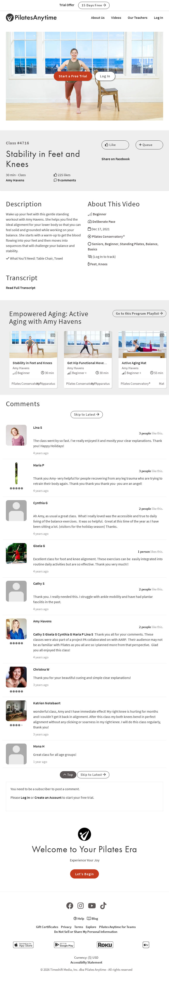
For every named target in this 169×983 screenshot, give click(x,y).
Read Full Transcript (20, 287)
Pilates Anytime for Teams (117, 927)
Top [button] (68, 774)
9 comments (67, 180)
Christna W (41, 669)
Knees (102, 264)
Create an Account (48, 797)
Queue (145, 145)
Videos (116, 17)
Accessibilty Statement (86, 962)
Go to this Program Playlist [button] (139, 313)
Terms (78, 927)
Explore (91, 927)
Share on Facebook (116, 159)
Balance (151, 244)
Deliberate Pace (103, 221)
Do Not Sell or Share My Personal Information (85, 932)
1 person (144, 551)
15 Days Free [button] (94, 5)
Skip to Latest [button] (86, 414)
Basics (92, 249)
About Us (98, 17)
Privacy (66, 927)
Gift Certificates (47, 927)
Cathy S (39, 583)
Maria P (38, 465)
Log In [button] (105, 76)
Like (110, 145)
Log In (158, 17)
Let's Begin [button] (84, 874)
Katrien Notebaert (46, 703)
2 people (145, 509)
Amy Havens (15, 180)
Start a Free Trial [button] (73, 76)
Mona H (39, 746)
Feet (93, 264)
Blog (92, 918)
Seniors (97, 244)
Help (79, 918)
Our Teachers (137, 17)
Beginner (99, 214)
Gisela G (39, 546)
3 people (145, 433)
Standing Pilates (132, 244)
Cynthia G (40, 503)
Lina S (37, 427)
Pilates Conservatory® (108, 236)
